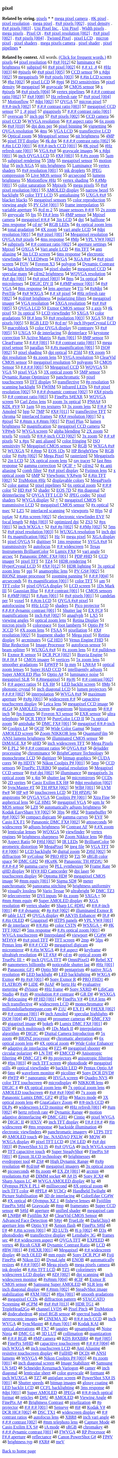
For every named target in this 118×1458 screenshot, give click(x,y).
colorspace (42, 625)
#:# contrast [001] (23, 1013)
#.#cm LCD (41, 600)
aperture (42, 1210)
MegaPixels (101, 480)
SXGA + (92, 895)
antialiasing (69, 195)
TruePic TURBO (36, 767)
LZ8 (34, 807)
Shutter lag (72, 610)
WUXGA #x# (43, 649)
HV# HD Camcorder (49, 871)
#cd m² (61, 323)
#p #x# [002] (58, 910)
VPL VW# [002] (100, 239)
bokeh (47, 1023)
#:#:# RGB (17, 1338)
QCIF (39, 728)
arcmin (93, 1171)
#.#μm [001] (47, 595)
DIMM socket (48, 1176)
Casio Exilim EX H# (50, 782)
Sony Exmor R (63, 979)
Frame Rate (100, 866)
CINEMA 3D (55, 1318)
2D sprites (16, 782)
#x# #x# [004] (62, 1092)
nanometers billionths (26, 964)
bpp (26, 411)
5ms (112, 526)
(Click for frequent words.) (82, 57)
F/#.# (102, 406)
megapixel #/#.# (35, 219)
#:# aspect (68, 949)
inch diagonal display (21, 1289)
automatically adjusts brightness (73, 807)
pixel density (99, 23)
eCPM (32, 1304)
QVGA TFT (69, 1240)
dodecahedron (20, 1314)
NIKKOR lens (90, 1082)
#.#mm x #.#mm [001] (39, 421)
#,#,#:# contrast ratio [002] (86, 141)
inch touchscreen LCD (50, 1348)
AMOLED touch (22, 1136)
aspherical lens (15, 802)
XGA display (103, 536)
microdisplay (59, 1082)
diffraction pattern (60, 1299)
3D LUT (49, 1333)
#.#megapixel (48, 679)
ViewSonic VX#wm (64, 475)
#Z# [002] (61, 1274)
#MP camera (44, 1338)
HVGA (61, 259)
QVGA (66, 101)
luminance (86, 62)
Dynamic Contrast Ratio (68, 1245)
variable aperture (17, 209)
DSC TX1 (46, 1412)
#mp (60, 1205)
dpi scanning (87, 1274)
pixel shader (89, 43)
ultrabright (80, 890)
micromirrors (83, 777)
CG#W (100, 935)
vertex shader (38, 905)
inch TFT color (15, 1191)
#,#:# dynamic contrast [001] (27, 1432)
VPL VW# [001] (98, 920)
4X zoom (49, 229)
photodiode (77, 1063)
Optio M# (49, 969)
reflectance (41, 1436)
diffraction (11, 856)
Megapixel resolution (89, 234)
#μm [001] (66, 337)
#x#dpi (96, 288)
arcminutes (31, 640)
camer (90, 1368)
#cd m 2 (45, 209)
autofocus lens (46, 1417)
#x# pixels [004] (29, 38)
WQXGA (50, 831)
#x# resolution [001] (40, 170)
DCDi (84, 1353)
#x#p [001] (32, 699)
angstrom (64, 708)
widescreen (12, 827)
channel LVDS (49, 1309)
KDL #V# (11, 406)
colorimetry (86, 1269)
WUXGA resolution (77, 531)
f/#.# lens (97, 999)
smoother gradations (20, 664)
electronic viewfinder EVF (81, 516)
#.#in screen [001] (29, 1230)
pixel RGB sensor (54, 1314)
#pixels (24, 72)
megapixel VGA (71, 802)
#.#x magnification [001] (72, 347)
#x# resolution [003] (67, 318)
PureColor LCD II (68, 718)
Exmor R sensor (22, 654)
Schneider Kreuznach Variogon (51, 1368)
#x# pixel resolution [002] (67, 33)
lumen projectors (92, 689)
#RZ (75, 812)
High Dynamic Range (69, 1161)
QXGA (27, 249)
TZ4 (49, 561)
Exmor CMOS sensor (66, 308)
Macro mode (85, 1097)
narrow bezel (96, 190)
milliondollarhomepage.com (27, 1009)
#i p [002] (83, 1230)
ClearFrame (12, 342)
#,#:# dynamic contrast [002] (62, 391)
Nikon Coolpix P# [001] (63, 763)
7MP (40, 411)
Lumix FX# (65, 551)
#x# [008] (36, 96)
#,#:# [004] (98, 576)
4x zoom (71, 895)
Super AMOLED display (60, 900)
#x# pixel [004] (97, 96)
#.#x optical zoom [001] (78, 930)
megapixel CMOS (80, 500)
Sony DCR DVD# (98, 1072)
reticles (27, 1397)
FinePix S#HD (20, 1343)
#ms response (40, 1127)
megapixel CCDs (23, 1299)
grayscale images (78, 150)
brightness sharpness (40, 836)
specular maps (14, 273)
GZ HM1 (43, 802)
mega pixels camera (58, 43)
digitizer (49, 758)
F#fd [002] (46, 841)
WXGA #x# (103, 446)
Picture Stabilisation (20, 1195)
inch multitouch (31, 1028)
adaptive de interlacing (28, 1048)
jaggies (62, 1328)
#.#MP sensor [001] (77, 283)
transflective (68, 382)
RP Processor (93, 1432)
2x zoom (108, 209)
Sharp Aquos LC (16, 1181)
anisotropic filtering (95, 1058)
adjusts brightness (44, 827)
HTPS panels (65, 920)
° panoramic (36, 1077)
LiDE (33, 984)
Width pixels (93, 28)
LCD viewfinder (56, 313)
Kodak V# (96, 1407)
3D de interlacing (59, 1195)
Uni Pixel (70, 28)
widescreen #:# (62, 699)
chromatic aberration (74, 1038)
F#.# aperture (13, 1436)
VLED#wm (38, 259)
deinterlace (77, 332)
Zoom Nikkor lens (81, 836)
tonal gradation (21, 229)
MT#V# (9, 940)
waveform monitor (38, 1072)
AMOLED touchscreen (22, 1092)
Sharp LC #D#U (70, 905)
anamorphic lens (53, 571)
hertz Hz (68, 984)
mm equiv (57, 1254)
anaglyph (75, 615)
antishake (27, 723)
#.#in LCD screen (95, 77)
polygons (85, 362)
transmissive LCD (18, 505)
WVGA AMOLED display (61, 1181)
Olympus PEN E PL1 (21, 1186)
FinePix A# (12, 1402)
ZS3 (89, 522)
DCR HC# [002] (16, 1412)
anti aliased (45, 441)
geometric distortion (20, 846)
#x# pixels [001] (79, 595)
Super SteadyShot (67, 1151)
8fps (99, 510)
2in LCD (15, 460)
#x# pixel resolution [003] (30, 531)
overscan (15, 116)
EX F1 (78, 1009)
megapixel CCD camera (79, 426)
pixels (41, 18)
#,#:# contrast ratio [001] (89, 111)
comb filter (32, 470)
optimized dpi (66, 522)
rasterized (78, 455)
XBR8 (70, 1417)
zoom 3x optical (67, 401)
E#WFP (51, 664)
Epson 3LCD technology (40, 1156)
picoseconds (18, 1171)
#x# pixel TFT (35, 940)
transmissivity (14, 546)
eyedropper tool (16, 1161)
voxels (24, 436)
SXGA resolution (70, 303)
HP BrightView (84, 450)
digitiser (43, 541)
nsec (6, 510)
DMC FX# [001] (56, 723)
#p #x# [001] (32, 979)
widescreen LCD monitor (41, 1107)
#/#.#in (42, 925)
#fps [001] (66, 1294)
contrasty (86, 327)
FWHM (48, 387)
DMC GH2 (28, 861)
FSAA (56, 630)
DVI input (37, 1018)
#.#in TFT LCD (41, 1269)
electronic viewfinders (21, 1132)
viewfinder (75, 831)
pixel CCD (11, 121)
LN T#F (46, 1053)
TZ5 (66, 1269)
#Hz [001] (105, 964)
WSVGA (29, 1358)
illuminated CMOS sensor (74, 738)
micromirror (13, 949)
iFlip (63, 1097)
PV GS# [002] (86, 571)
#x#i (24, 994)
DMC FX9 (101, 1018)
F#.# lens (51, 214)
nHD (37, 743)
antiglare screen (62, 1377)
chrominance (38, 753)
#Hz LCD (40, 605)
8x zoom (43, 1171)
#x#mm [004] (56, 1279)
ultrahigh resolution (19, 954)
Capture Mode (97, 1422)
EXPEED (95, 1240)
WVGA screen (35, 431)
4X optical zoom (54, 1043)
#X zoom (97, 352)
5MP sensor (89, 372)
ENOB (78, 1259)
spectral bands (89, 1314)
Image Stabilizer (75, 1363)
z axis (96, 308)
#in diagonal (89, 490)
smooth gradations (97, 1294)
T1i (80, 288)
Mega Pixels (102, 743)
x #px (24, 441)
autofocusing (13, 605)
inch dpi (109, 531)
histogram (88, 708)
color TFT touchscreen (22, 1082)
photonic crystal (16, 689)
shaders (61, 605)
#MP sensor (75, 214)
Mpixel (8, 249)
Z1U (62, 1009)
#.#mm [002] (57, 1289)
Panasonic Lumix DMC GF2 (27, 1097)
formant (97, 1373)
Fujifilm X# (37, 1215)
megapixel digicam (71, 945)
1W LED (78, 1141)
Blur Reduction (15, 645)
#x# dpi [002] (42, 772)
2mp (85, 940)
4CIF (78, 1279)
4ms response (52, 239)
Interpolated (54, 935)
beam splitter (13, 649)
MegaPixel (53, 846)
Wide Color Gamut (67, 728)
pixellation (77, 630)
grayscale (54, 86)
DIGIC (32, 1033)
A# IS (72, 1176)
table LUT (17, 915)
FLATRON (12, 984)
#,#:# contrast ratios (42, 748)
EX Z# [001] (68, 1171)
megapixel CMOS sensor (63, 505)
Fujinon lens (96, 470)
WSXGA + (92, 925)
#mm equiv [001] (34, 881)
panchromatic (68, 377)
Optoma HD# (55, 876)
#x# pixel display (63, 470)
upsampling (84, 1328)
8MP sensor (93, 337)
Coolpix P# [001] (71, 797)
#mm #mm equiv (17, 900)
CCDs (107, 777)
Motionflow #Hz (41, 180)
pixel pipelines (48, 485)
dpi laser (81, 871)
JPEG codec (80, 495)
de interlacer (19, 925)
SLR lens (95, 1284)
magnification (39, 426)
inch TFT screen (46, 1063)
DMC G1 (27, 1333)
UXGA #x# (96, 195)
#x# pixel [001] (50, 234)
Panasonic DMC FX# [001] (44, 556)
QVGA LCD (29, 308)
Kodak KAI (88, 1323)
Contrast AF (77, 827)
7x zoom (88, 1092)
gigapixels (52, 111)
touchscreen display (19, 876)
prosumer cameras (69, 1018)
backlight (10, 195)
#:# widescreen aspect (33, 1240)
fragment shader (51, 635)
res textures (51, 406)
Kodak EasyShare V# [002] (26, 812)
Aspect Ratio (18, 841)
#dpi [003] (39, 522)
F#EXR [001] (40, 1250)
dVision (31, 989)
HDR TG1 (85, 1304)
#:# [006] (10, 851)
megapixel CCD (91, 268)
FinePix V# (72, 999)
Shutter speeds (31, 1382)
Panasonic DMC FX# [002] (55, 822)
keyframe (92, 949)
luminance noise (84, 674)
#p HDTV (27, 763)
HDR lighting (79, 566)
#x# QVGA (65, 1146)
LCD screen (79, 585)
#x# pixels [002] (70, 23)
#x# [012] (61, 62)
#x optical (100, 505)
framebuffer (95, 812)
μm (102, 581)
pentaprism (74, 969)
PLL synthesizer (69, 866)
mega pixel (42, 23)
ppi (29, 571)
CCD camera (97, 116)
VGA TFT (100, 846)
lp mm (70, 664)
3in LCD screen (36, 254)
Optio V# (39, 1225)
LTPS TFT (103, 1132)
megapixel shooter (84, 1048)
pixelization (80, 1402)
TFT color (11, 585)
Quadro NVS (95, 1077)
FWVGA (67, 1432)
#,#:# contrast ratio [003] (59, 106)
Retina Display (86, 620)
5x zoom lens (87, 659)
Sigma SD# (66, 881)
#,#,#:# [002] (13, 694)
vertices (63, 659)
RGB (82, 446)
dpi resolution (14, 357)
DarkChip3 (100, 1220)
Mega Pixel (54, 455)
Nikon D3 (31, 1259)
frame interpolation (82, 205)
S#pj (58, 1220)
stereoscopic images (19, 1318)
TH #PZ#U (82, 792)
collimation (73, 1333)
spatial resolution (73, 767)
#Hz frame (54, 989)
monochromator (89, 1004)
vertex (7, 1245)
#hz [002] (16, 82)
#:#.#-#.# (10, 866)
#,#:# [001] (39, 342)
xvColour (35, 856)
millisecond (56, 1186)
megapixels (28, 77)
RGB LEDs (59, 224)
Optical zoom (19, 136)
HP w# (22, 792)
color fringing (74, 441)
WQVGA (93, 367)
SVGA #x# (97, 541)
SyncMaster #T (21, 787)
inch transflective (17, 1004)
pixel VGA (27, 372)
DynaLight (55, 1259)
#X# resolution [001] (77, 416)
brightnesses (79, 1156)
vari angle (91, 551)
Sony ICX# (93, 1176)
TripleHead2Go (16, 1309)
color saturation (32, 185)
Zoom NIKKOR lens (58, 733)
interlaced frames (37, 416)
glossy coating (95, 1382)
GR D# (86, 994)
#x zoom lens (73, 649)
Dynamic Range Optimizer (25, 377)
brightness (11, 67)
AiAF (49, 984)
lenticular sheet (37, 1373)
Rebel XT (104, 959)
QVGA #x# (77, 748)
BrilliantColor (96, 841)
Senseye (61, 1407)
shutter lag (56, 777)
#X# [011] (60, 411)
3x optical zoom (100, 1166)
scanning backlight (18, 387)
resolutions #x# (15, 1176)
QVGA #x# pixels (18, 239)
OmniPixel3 (78, 959)
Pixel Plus (74, 421)
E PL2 (13, 748)
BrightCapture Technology (80, 753)
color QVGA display (53, 327)
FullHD (66, 1353)
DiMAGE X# (14, 743)
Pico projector (87, 605)
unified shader (68, 1210)
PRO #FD (59, 856)
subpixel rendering (24, 160)
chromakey (93, 1427)
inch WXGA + (31, 526)
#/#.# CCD (38, 945)
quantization (100, 1333)
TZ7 (37, 1377)
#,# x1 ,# (89, 67)
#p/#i (71, 679)
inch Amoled (56, 1013)
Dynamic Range (68, 1112)
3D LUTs (60, 1230)
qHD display (13, 871)
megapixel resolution (51, 362)
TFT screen (64, 940)
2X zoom (95, 431)
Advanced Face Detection (24, 1220)
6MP (35, 475)
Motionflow (18, 101)
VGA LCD (63, 131)
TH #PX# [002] (54, 787)
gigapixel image (22, 1023)
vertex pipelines (71, 91)
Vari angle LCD (54, 249)
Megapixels (104, 455)
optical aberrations (18, 1328)
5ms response (39, 930)
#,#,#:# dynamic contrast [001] (29, 610)
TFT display (40, 382)
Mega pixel (81, 635)
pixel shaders (25, 43)
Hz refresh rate (64, 96)
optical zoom (90, 954)
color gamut (18, 485)
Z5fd (77, 352)
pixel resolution (16, 23)
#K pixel (98, 18)
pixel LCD (83, 38)
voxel (19, 600)
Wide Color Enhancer (94, 1043)
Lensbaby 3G (84, 1235)
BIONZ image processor (23, 576)
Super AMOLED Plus (21, 674)
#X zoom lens (32, 630)
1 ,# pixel (28, 111)
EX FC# (95, 610)
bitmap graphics (77, 758)
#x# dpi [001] (14, 278)
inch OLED (31, 1254)
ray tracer (82, 460)
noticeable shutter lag (71, 964)
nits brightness (53, 165)
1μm (30, 406)
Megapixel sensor (53, 136)
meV (60, 1441)
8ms (70, 278)
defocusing (17, 999)
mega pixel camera (71, 18)
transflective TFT (91, 411)
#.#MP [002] (19, 595)
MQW (94, 1136)
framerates (79, 1205)
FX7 (45, 1328)
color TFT (84, 581)
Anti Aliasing (88, 1348)
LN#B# (14, 1215)
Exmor (8, 979)
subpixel (34, 67)
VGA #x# (47, 150)
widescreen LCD (54, 1004)
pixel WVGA (102, 1117)
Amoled (9, 411)
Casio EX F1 (13, 822)
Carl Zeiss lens (33, 401)
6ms (11, 1072)
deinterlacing (13, 495)
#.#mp (36, 450)
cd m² (37, 224)
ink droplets (74, 170)
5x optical (88, 278)
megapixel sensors (50, 200)
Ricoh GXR (30, 1245)
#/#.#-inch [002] (16, 106)
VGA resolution (35, 303)
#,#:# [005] (30, 1264)
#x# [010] (16, 126)
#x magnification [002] (28, 536)
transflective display (47, 1235)
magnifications (15, 615)
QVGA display (45, 915)
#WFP (13, 1077)
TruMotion (103, 1309)
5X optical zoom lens (48, 460)
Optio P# (95, 625)
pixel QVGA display (45, 585)
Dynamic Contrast (98, 264)
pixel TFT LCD (49, 1141)
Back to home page (19, 1451)
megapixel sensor (77, 160)
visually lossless (22, 890)
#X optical (17, 1200)
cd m (67, 954)
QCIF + (69, 465)
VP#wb (8, 431)
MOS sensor (13, 807)
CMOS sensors (99, 590)
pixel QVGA (19, 541)
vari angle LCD (77, 229)
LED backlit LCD (18, 1387)
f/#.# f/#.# (94, 1122)
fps (33, 214)
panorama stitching (49, 886)
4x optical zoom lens (94, 224)
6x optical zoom (82, 485)
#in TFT (82, 249)
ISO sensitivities (85, 82)
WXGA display (15, 1141)
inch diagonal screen (36, 1363)
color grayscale (70, 1373)
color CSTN (65, 925)
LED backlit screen (79, 684)
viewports (79, 510)
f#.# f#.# (9, 659)
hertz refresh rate (33, 1112)
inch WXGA (13, 1348)
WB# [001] (85, 787)
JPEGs (69, 1392)
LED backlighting (74, 974)
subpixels (16, 244)
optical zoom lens (50, 620)
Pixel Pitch (78, 1309)
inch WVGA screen (98, 1146)
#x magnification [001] (48, 581)
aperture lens (13, 1225)
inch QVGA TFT (46, 959)
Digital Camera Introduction (69, 1033)
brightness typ (20, 1441)
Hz (57, 536)
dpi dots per (41, 126)
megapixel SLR (16, 679)
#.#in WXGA (41, 949)
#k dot (50, 141)
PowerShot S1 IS (33, 1146)
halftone (97, 219)
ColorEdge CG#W (97, 1195)
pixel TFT (29, 561)
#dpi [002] (44, 101)
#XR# (44, 1441)
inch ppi (37, 116)
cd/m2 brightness (49, 273)
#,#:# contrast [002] (19, 1422)
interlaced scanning (48, 510)
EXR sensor (90, 713)
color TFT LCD (39, 195)
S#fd (24, 1210)
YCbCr (59, 1191)
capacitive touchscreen (60, 1343)
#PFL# (41, 1191)
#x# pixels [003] (16, 28)
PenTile (9, 293)
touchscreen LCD (50, 792)
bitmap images (63, 1382)
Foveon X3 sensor (57, 713)
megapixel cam (100, 1210)
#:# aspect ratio (79, 121)
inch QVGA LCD (33, 155)
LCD (100, 1245)
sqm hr (99, 802)
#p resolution (97, 382)
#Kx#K (51, 861)
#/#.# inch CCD (88, 1318)
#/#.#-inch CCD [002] (56, 436)
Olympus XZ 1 (46, 1200)
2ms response (14, 224)
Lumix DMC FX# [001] (81, 1023)
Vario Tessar (53, 890)
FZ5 (58, 1048)
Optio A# (55, 674)
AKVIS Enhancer (80, 915)
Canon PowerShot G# (77, 1436)
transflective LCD (95, 131)
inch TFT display (63, 1122)
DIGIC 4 (10, 1087)
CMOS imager (37, 659)
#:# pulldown (104, 649)
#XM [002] (40, 1294)
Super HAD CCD (45, 669)
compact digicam (41, 817)
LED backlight (39, 974)
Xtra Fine (101, 797)
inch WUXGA (14, 1377)
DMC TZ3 (105, 890)
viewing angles (15, 620)
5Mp (51, 160)
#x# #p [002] (61, 526)
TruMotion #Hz (31, 480)
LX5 (94, 615)
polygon (68, 264)
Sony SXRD (81, 989)
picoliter (68, 1072)
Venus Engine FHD (86, 640)
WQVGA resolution (87, 273)
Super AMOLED (42, 1392)
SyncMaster (32, 1323)
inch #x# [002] (48, 615)
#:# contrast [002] (97, 679)
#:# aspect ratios (22, 684)
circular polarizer (17, 1053)
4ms (43, 131)
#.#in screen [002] (35, 516)
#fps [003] (17, 1063)
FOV (24, 264)
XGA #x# (82, 259)
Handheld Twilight (89, 1191)
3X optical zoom (58, 372)
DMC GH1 (57, 1117)
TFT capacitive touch (26, 1151)
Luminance (82, 165)
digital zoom (69, 851)
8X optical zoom (88, 1186)
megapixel (30, 86)
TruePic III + (13, 959)
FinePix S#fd (93, 1225)
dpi (81, 219)
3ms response (92, 1387)
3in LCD (63, 219)
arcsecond (77, 175)
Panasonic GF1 (21, 969)
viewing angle (14, 205)
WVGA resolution (44, 121)
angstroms (11, 797)
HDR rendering (72, 561)
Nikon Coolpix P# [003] (65, 1358)
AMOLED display (63, 190)
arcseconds (11, 581)
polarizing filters (71, 298)
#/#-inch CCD (91, 1102)
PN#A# (93, 401)
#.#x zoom (89, 155)
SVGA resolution (78, 357)
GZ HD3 (54, 640)
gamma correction (40, 465)
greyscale (16, 214)
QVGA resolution (17, 131)
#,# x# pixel (60, 293)
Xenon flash (65, 1225)
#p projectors (59, 1058)
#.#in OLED (13, 920)
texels (7, 436)
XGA (95, 318)
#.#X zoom (104, 827)
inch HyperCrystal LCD (95, 323)
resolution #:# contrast (54, 994)
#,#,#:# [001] (32, 367)
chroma (8, 416)
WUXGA (16, 450)
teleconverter (19, 895)
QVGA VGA (38, 797)
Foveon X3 (45, 264)
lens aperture (59, 288)
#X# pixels (103, 391)
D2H (6, 1028)
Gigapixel (39, 920)
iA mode (51, 1427)
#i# (77, 1407)
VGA (6, 372)
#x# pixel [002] (61, 67)
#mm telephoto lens (60, 1422)
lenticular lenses (22, 831)
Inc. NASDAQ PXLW (63, 1136)
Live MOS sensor (46, 175)
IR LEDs (70, 841)
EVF (98, 817)
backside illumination (78, 1127)
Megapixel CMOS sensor (49, 446)
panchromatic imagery (67, 1132)
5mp (95, 763)
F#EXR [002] (103, 1009)
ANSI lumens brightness (23, 738)
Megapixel (68, 1250)
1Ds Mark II (62, 1028)
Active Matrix (38, 337)
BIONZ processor (34, 1038)
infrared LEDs (74, 387)
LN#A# (89, 664)
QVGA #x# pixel (73, 600)
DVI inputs (47, 895)
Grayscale (40, 1205)
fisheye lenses (77, 1200)
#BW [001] (12, 1250)
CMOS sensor (81, 86)
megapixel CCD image (88, 704)
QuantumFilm (95, 733)
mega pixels (12, 33)
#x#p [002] (27, 455)
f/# (4, 1230)
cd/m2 (87, 465)
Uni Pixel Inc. (46, 28)
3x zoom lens (79, 406)
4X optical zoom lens (42, 1087)
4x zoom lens (44, 357)
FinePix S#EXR (68, 396)
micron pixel (90, 101)
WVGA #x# (71, 694)
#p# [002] (10, 817)
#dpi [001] (11, 1392)
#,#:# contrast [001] (62, 590)
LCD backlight (38, 851)
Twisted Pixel (59, 38)
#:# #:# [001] (36, 1407)
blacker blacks (14, 200)
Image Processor (50, 645)
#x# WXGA (32, 293)
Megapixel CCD (64, 367)
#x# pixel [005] (51, 72)
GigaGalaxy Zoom (56, 1102)
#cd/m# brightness (34, 298)
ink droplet (11, 1269)
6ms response (68, 254)
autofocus (41, 546)
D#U (44, 1397)
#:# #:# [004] (97, 1343)
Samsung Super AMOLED (56, 1284)
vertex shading (75, 180)
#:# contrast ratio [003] (28, 396)
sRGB (71, 1427)
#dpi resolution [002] (93, 782)
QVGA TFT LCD (47, 495)
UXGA (24, 332)
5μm (109, 155)
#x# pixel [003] (46, 278)
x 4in (35, 777)
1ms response (69, 541)
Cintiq (79, 1117)
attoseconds (96, 822)
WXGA (103, 974)
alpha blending (67, 431)
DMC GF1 (32, 1058)
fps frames (25, 713)
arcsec (7, 556)
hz (93, 1181)
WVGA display (35, 500)
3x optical (26, 313)
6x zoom (107, 121)
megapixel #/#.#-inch (96, 723)
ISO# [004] (12, 1018)
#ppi (60, 82)
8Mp (106, 684)
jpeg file (77, 846)
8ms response (30, 288)
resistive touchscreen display (27, 1353)
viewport (80, 935)
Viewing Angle (93, 1397)
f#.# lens (34, 318)
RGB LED (39, 323)
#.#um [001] (60, 1323)
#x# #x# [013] (56, 1304)
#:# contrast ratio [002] (51, 244)
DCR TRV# (35, 718)
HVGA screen (65, 1077)
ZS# (40, 1161)
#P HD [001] (44, 999)
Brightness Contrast (45, 1402)
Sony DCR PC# (86, 1254)
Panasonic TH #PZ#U (83, 861)
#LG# (7, 708)
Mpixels (59, 185)
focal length (12, 522)
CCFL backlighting (57, 1387)
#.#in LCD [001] (16, 145)
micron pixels (14, 625)
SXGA (83, 313)
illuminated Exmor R (94, 910)
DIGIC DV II (41, 283)
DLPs (7, 1107)
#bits (107, 836)
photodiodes (13, 1235)
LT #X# (50, 954)
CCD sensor (82, 72)
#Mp (75, 239)
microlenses (12, 283)
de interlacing (49, 332)
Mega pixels (57, 1264)
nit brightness (87, 136)
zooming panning (67, 576)
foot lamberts (69, 625)
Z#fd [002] (95, 851)
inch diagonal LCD (54, 689)
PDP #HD (83, 556)
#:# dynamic (29, 910)
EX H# (49, 684)
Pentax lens (12, 945)
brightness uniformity (91, 886)
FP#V (108, 1436)
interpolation (42, 694)
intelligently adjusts (85, 669)
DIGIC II (16, 1122)
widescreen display (78, 1412)
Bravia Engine (89, 654)
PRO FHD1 (92, 979)
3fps (61, 812)
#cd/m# (32, 1166)
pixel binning (70, 126)
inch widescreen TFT (66, 743)
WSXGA (107, 994)
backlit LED (66, 1068)
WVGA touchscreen (20, 935)
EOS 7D (63, 490)
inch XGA (25, 165)
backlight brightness (25, 268)
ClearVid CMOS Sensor (76, 1215)
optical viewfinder (33, 1068)
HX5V (36, 1122)
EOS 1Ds (56, 450)
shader (44, 490)
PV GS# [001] (45, 205)
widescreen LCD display (23, 1274)
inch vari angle (96, 1417)
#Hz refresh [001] (85, 1107)
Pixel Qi (34, 33)
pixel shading (30, 352)
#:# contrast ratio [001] (76, 342)
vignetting (97, 126)
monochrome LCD (18, 758)
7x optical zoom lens (86, 1087)
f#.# (105, 915)
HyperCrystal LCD (19, 566)
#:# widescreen (70, 546)
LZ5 (20, 510)
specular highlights (91, 1013)
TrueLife (76, 1220)
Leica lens (52, 704)
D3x (103, 1230)
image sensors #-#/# (76, 209)
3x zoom (89, 436)
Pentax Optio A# (98, 1068)
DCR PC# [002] (56, 654)
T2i (77, 856)
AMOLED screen (34, 708)
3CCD (7, 630)
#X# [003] (65, 155)
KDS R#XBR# (75, 1338)
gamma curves (75, 817)
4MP (110, 136)
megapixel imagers (62, 1166)
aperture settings (92, 244)
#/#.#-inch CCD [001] (57, 145)
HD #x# (25, 490)
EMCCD (67, 1053)
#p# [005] (103, 1338)
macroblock (18, 327)
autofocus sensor (85, 645)
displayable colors (68, 480)
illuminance (71, 772)
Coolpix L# (18, 728)
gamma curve (36, 866)
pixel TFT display (23, 141)
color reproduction (89, 200)
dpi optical (57, 352)
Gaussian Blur (25, 590)
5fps (99, 940)
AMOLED (63, 1397)
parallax (37, 347)
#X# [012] (51, 566)
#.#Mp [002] (90, 526)
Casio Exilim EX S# (20, 1427)
